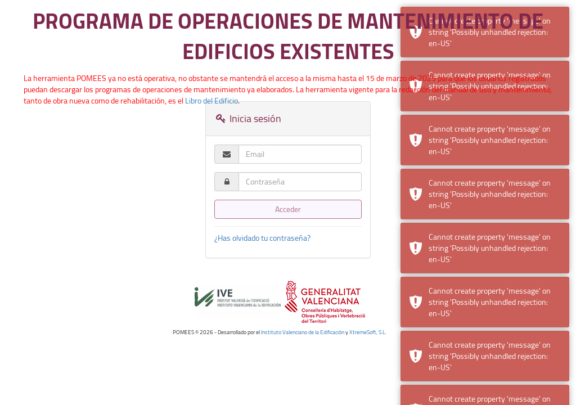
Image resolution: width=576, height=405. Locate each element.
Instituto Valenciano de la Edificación (302, 332)
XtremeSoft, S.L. (367, 332)
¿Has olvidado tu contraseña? (262, 238)
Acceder (288, 209)
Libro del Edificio (211, 100)
